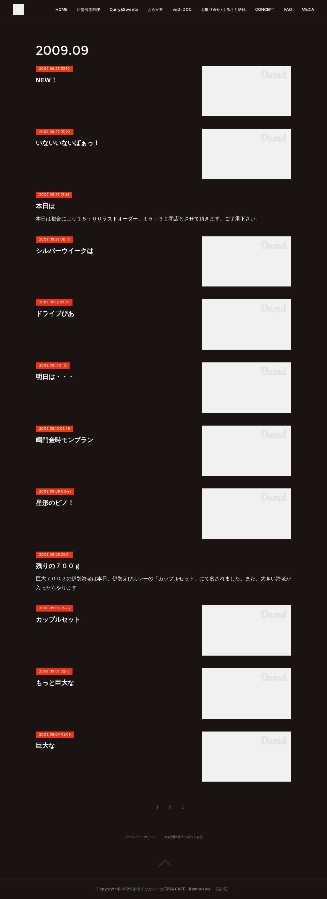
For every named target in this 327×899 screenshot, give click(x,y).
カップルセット (58, 619)
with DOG (182, 9)
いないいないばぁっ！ (68, 142)
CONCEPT (265, 9)
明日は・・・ (55, 376)
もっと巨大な (55, 682)
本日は (45, 206)
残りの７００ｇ (58, 565)
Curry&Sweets (124, 9)
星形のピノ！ (55, 502)
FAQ (288, 9)
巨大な (45, 745)
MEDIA (308, 9)
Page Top (163, 863)
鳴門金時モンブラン (64, 439)
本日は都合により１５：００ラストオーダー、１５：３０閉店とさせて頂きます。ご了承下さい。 (148, 218)
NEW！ (46, 80)
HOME (61, 9)
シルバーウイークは (64, 250)
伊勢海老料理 (88, 9)
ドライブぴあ (55, 313)
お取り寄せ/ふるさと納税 (223, 9)
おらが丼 (155, 9)
